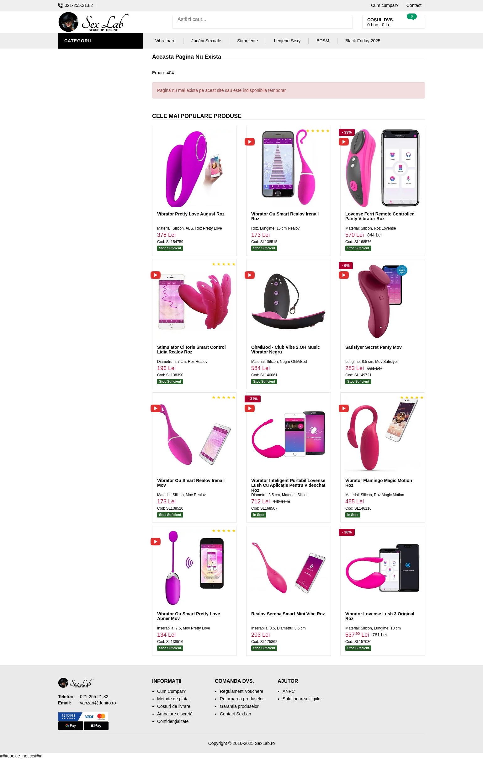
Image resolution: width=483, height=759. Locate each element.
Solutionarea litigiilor (302, 698)
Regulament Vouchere (241, 691)
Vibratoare (80, 81)
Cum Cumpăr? (171, 691)
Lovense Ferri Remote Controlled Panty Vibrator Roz (380, 216)
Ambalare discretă (175, 713)
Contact (414, 5)
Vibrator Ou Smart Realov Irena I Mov (191, 483)
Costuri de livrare (173, 706)
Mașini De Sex (82, 175)
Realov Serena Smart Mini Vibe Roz (288, 613)
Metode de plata (172, 698)
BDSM (72, 109)
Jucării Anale (83, 128)
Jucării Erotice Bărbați (95, 62)
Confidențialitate (172, 721)
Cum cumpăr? (385, 5)
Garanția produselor (239, 706)
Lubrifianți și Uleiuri (92, 100)
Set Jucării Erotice (90, 166)
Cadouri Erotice (86, 156)
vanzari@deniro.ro (98, 702)
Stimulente (247, 40)
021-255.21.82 (75, 5)
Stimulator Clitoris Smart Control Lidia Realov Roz (191, 349)
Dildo (73, 119)
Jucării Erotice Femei (92, 147)
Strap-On (77, 138)
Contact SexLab (235, 713)
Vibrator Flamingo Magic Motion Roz (378, 483)
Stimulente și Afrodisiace (98, 53)
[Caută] (346, 22)
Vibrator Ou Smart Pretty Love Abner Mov (188, 616)
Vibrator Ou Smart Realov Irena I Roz (285, 216)
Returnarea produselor (242, 698)
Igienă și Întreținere (91, 72)
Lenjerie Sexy (83, 90)
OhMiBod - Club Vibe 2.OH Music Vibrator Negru (285, 349)
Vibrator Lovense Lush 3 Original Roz (379, 616)
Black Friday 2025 (87, 185)
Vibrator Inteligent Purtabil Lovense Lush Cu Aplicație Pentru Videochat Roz (288, 485)
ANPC (289, 691)
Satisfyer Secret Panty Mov (373, 347)
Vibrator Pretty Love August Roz (191, 213)
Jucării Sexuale (206, 40)
